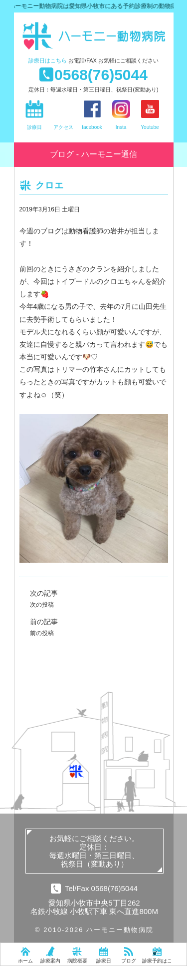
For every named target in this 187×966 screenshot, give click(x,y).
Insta (121, 127)
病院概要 (77, 961)
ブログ (128, 961)
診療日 (47, 60)
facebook (92, 127)
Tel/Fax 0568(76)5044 (101, 888)
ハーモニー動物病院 (99, 36)
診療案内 (50, 961)
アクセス (63, 127)
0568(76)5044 (101, 74)
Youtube (150, 127)
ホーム (25, 961)
